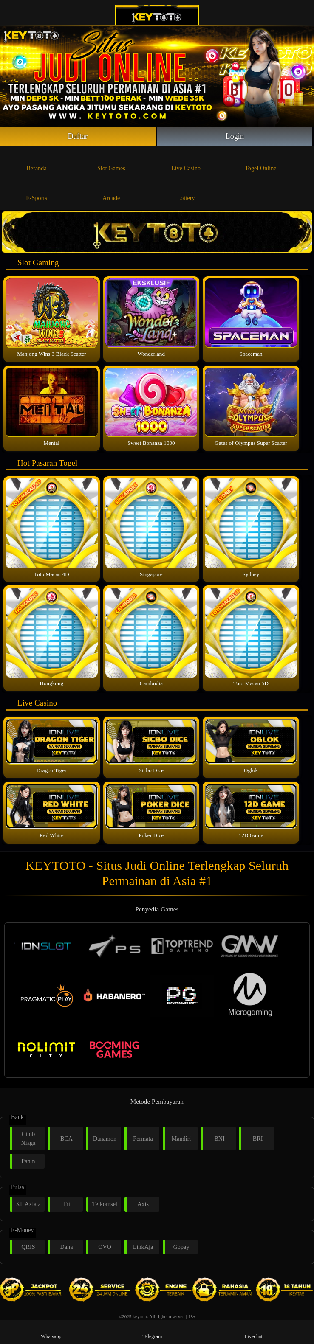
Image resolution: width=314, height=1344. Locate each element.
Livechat (253, 1331)
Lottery (186, 191)
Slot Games (111, 161)
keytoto (140, 1316)
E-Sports (36, 191)
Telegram (152, 1331)
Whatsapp (51, 1331)
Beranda (36, 161)
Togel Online (260, 161)
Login (235, 136)
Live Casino (186, 161)
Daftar (78, 136)
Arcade (111, 191)
